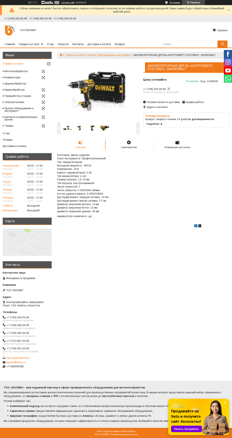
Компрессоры (12, 77)
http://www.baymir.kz (18, 357)
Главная (10, 44)
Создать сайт (68, 2)
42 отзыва (174, 2)
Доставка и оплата (99, 44)
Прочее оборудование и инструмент (109, 55)
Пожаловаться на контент (124, 434)
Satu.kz (132, 431)
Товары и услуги (28, 44)
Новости (63, 44)
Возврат (120, 44)
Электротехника (14, 102)
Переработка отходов (18, 95)
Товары (9, 125)
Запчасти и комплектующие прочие (21, 118)
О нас (50, 44)
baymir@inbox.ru (16, 362)
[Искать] (222, 44)
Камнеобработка (14, 89)
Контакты (78, 44)
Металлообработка (16, 71)
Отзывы (8, 139)
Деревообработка (15, 83)
